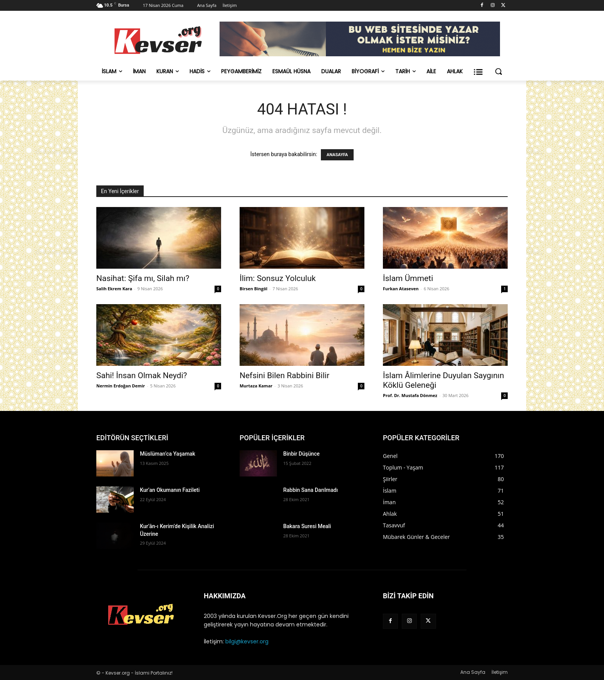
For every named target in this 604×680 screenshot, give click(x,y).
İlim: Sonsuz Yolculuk (278, 278)
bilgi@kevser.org (246, 641)
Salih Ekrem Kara (114, 288)
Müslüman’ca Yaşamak (167, 454)
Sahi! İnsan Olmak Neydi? (141, 375)
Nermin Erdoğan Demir (120, 386)
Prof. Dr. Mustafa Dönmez (410, 395)
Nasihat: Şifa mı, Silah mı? (142, 278)
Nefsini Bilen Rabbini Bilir (284, 375)
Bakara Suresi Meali (307, 526)
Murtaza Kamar (256, 386)
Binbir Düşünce (301, 454)
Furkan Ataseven (401, 288)
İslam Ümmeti (408, 278)
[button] (498, 71)
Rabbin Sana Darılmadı (310, 490)
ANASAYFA (337, 154)
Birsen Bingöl (253, 288)
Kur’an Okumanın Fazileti (170, 490)
